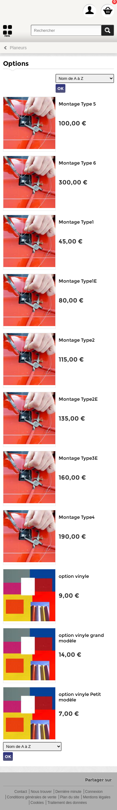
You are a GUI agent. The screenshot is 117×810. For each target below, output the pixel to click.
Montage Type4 (77, 517)
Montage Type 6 (77, 163)
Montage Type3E (78, 458)
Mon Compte (89, 10)
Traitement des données (67, 802)
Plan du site (69, 797)
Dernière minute (68, 791)
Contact (20, 791)
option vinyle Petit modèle (80, 697)
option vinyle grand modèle (81, 638)
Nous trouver (41, 791)
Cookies (37, 802)
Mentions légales (96, 797)
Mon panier (107, 10)
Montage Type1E (78, 281)
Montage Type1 (76, 222)
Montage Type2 (77, 340)
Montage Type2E (78, 399)
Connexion (94, 791)
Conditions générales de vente (32, 797)
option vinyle (74, 576)
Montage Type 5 (77, 104)
